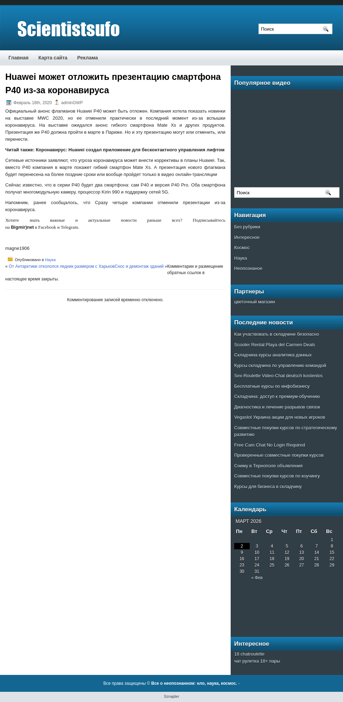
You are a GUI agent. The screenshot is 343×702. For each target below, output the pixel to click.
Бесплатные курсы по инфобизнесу (272, 386)
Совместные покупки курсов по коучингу (277, 476)
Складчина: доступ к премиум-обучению (277, 396)
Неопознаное (248, 268)
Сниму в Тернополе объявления (268, 465)
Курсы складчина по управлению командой (280, 365)
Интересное (247, 237)
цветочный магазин (254, 301)
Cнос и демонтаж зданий (139, 266)
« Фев (256, 577)
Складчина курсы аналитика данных (273, 355)
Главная (18, 58)
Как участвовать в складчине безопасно (276, 334)
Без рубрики (247, 226)
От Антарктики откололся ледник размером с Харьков (62, 266)
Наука (50, 260)
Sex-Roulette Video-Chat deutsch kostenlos (278, 375)
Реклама (87, 58)
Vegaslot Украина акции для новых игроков (279, 417)
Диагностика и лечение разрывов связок (277, 407)
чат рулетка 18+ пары (257, 661)
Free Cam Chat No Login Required (269, 445)
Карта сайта (52, 58)
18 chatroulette (249, 654)
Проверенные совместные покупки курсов (279, 455)
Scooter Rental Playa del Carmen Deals (274, 344)
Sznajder (171, 696)
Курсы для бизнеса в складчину (268, 486)
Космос (242, 247)
